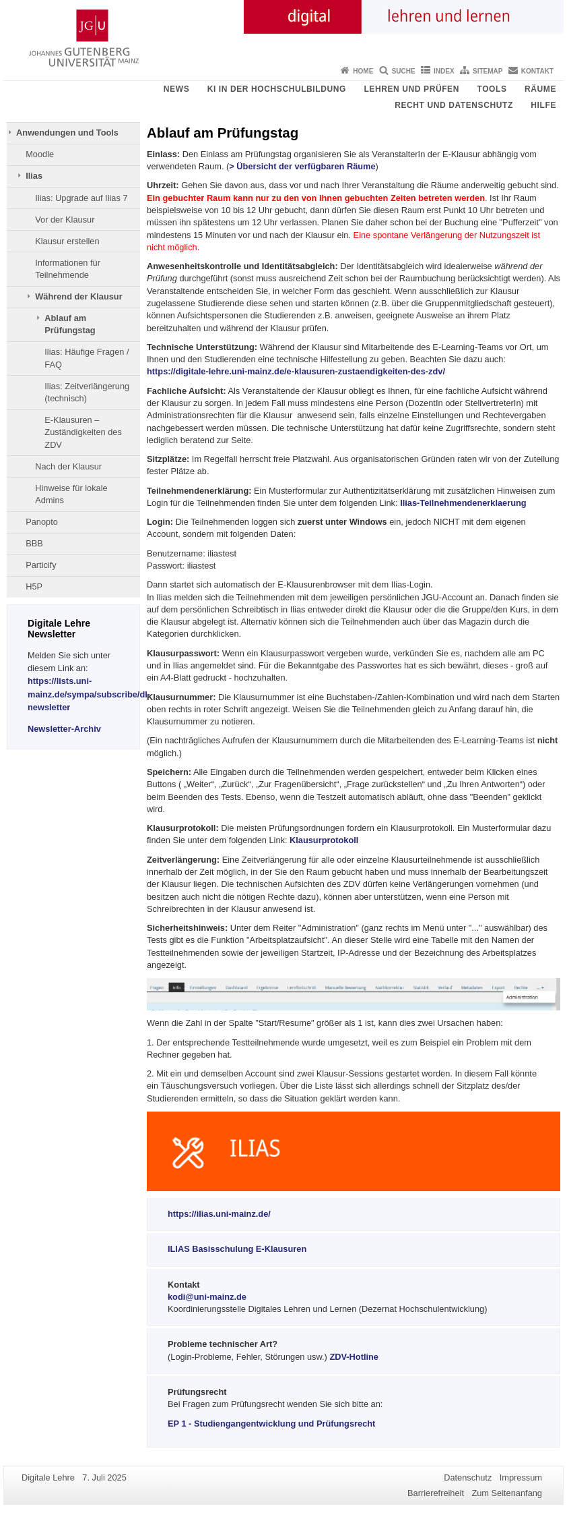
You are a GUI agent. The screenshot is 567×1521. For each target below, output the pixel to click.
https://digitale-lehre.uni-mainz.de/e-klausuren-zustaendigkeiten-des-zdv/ (296, 371)
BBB (34, 543)
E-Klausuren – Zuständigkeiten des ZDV (83, 432)
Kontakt (537, 71)
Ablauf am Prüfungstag (69, 324)
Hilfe (543, 105)
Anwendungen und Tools (67, 132)
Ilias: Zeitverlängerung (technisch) (86, 392)
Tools (491, 89)
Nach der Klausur (68, 466)
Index (444, 71)
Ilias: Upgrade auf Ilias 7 (81, 198)
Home (363, 71)
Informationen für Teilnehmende (67, 269)
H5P (34, 586)
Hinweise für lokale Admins (71, 494)
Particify (41, 565)
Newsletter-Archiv (64, 729)
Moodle (40, 154)
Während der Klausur (78, 296)
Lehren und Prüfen (411, 89)
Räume (540, 89)
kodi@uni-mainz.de (207, 1297)
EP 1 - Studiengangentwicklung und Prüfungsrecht (271, 1423)
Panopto (42, 522)
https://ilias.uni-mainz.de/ (219, 1214)
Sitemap (487, 71)
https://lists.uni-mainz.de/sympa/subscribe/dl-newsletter (89, 694)
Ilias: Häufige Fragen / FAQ (86, 358)
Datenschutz (468, 1477)
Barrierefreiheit (435, 1493)
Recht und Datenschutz (454, 105)
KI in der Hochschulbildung (276, 89)
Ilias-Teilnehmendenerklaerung (463, 503)
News (176, 89)
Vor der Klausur (64, 219)
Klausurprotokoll (324, 840)
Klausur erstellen (67, 241)
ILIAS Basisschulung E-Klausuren (237, 1249)
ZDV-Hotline (353, 1357)
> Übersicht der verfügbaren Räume (302, 166)
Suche (403, 71)
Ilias (34, 176)
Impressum (521, 1477)
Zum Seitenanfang (506, 1493)
